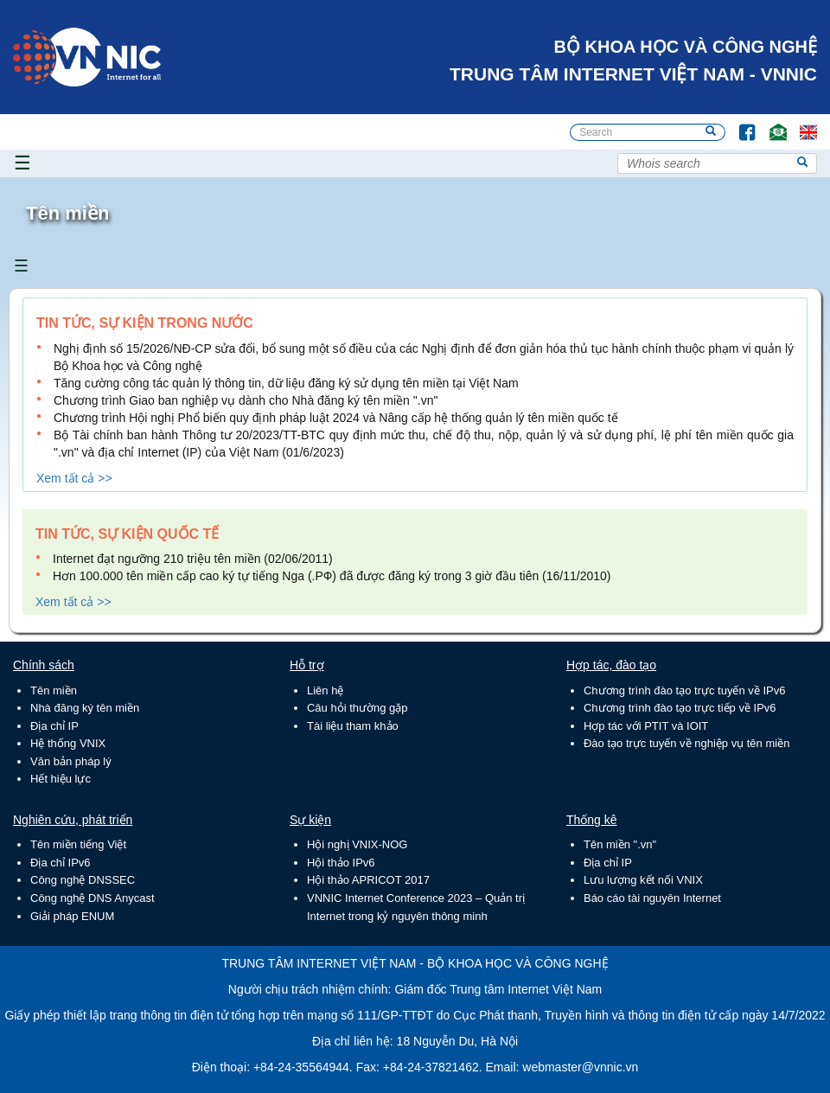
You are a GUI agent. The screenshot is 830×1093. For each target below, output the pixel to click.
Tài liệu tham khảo (353, 725)
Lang (800, 124)
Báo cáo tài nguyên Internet (652, 898)
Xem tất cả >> (74, 478)
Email (770, 124)
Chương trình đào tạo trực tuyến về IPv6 (684, 690)
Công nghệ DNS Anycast (92, 898)
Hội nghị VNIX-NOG (357, 844)
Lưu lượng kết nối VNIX (643, 879)
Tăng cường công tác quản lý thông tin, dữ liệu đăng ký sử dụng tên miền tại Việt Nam (286, 383)
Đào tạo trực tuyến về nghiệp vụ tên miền (686, 743)
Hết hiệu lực (60, 778)
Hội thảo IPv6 (341, 862)
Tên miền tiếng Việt (78, 844)
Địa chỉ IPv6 (60, 862)
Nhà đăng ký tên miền (84, 707)
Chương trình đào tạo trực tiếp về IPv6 (680, 707)
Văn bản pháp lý (71, 761)
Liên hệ (325, 690)
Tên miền (53, 690)
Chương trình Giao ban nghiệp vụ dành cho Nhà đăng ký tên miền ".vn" (245, 400)
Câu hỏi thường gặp (357, 707)
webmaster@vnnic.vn (580, 1067)
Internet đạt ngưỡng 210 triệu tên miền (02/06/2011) (193, 559)
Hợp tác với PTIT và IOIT (646, 725)
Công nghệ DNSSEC (82, 879)
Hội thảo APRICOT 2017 (368, 879)
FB (738, 124)
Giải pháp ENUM (72, 916)
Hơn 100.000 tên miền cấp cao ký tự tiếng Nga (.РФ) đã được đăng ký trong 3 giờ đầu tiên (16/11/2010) (332, 576)
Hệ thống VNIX (67, 743)
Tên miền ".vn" (620, 844)
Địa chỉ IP (54, 725)
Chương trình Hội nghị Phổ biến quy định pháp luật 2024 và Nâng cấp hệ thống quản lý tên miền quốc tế (336, 418)
